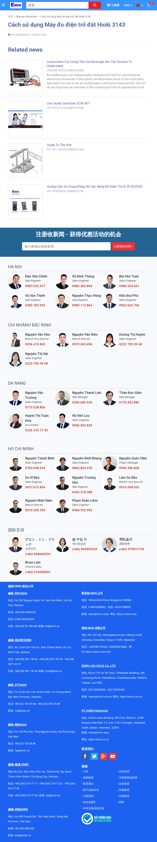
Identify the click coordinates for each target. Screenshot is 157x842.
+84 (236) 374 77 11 (26, 783)
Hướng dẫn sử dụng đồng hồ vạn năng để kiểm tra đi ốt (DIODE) (94, 187)
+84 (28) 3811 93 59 (50, 659)
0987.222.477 (35, 286)
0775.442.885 (129, 402)
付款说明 (123, 771)
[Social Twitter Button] (94, 756)
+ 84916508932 (97, 607)
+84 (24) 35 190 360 (26, 626)
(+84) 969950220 (84, 549)
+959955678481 (118, 646)
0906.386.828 (129, 468)
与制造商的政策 (127, 777)
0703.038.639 (35, 468)
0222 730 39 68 (130, 344)
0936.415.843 (35, 344)
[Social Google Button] (103, 756)
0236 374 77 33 (36, 430)
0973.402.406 (82, 344)
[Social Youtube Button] (112, 756)
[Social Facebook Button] (85, 756)
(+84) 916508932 (37, 572)
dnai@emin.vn (23, 835)
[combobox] (55, 5)
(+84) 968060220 (37, 554)
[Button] (3, 5)
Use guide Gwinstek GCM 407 (68, 103)
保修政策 (123, 789)
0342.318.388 (82, 492)
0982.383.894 (82, 286)
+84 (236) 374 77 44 (26, 795)
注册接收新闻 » (123, 246)
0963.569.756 (129, 305)
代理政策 (123, 796)
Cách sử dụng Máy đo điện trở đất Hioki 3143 (65, 16)
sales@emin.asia (98, 614)
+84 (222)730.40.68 (49, 703)
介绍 (85, 771)
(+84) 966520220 (24, 619)
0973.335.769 (35, 510)
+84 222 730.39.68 (25, 703)
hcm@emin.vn (53, 671)
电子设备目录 (90, 789)
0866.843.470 (82, 468)
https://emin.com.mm (98, 651)
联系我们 (88, 783)
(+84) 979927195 (131, 549)
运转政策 (123, 783)
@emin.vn (24, 750)
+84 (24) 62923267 (25, 612)
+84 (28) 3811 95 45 (26, 671)
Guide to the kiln (59, 145)
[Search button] (95, 5)
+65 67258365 (122, 607)
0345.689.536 (82, 402)
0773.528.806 (35, 407)
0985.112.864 (82, 305)
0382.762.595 (35, 305)
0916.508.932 (129, 487)
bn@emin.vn (22, 710)
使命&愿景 (88, 802)
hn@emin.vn (52, 626)
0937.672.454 (35, 487)
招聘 (121, 802)
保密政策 (88, 777)
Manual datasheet (26, 16)
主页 (10, 16)
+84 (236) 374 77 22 (50, 783)
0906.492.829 (82, 425)
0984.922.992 (82, 510)
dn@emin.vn (53, 795)
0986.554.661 (129, 286)
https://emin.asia (127, 614)
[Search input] (55, 5)
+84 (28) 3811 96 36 (26, 659)
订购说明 (88, 796)
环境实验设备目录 (93, 808)
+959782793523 (98, 646)
